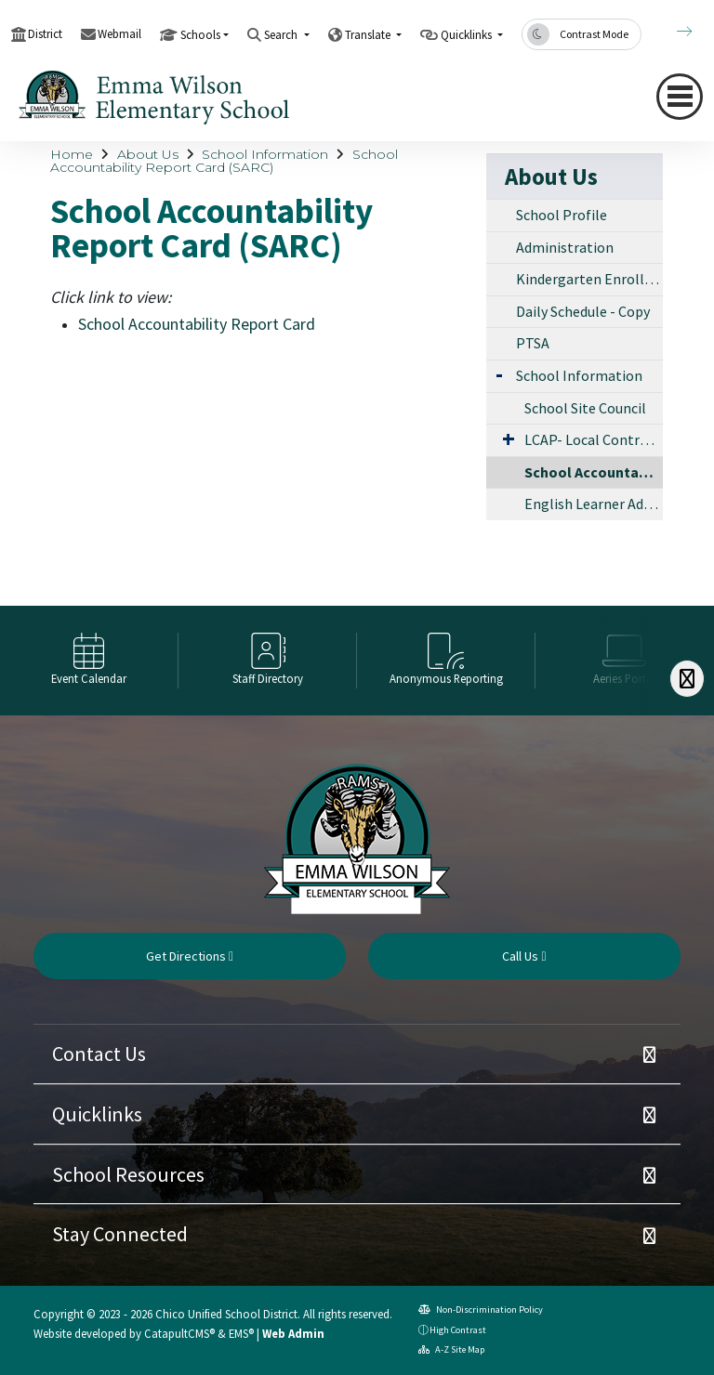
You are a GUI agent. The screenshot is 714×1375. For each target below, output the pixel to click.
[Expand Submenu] (499, 374)
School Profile (561, 214)
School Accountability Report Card (196, 323)
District (45, 34)
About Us (147, 154)
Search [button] (282, 35)
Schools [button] (200, 35)
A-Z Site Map (451, 1349)
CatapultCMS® (179, 1333)
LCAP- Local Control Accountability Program (593, 439)
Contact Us (99, 1054)
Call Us (524, 956)
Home (71, 154)
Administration (565, 247)
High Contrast (458, 1330)
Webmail (119, 34)
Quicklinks (97, 1114)
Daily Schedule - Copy (583, 311)
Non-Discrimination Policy (480, 1309)
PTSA (532, 343)
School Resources (128, 1174)
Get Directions (189, 956)
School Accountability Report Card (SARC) (224, 161)
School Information (265, 154)
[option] (89, 660)
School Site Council (585, 408)
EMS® (241, 1333)
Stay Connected (120, 1234)
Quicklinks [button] (468, 35)
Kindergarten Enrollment (589, 278)
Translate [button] (369, 35)
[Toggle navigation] (679, 96)
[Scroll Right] (687, 679)
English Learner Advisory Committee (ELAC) (593, 503)
